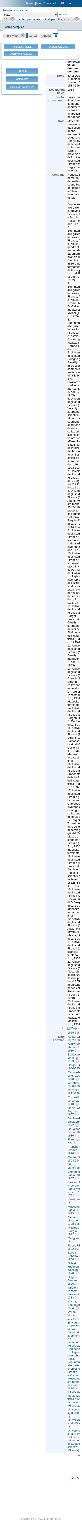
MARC (75, 1477)
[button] (9, 19)
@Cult (41, 1518)
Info (38, 3)
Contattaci (50, 3)
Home (29, 3)
